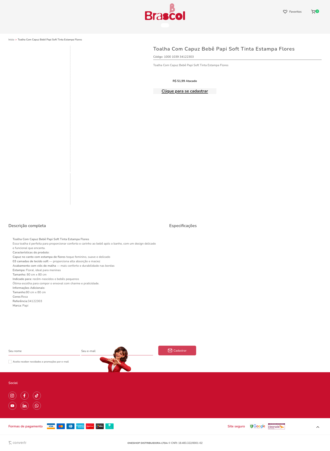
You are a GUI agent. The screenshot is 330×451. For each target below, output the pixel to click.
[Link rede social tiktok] (37, 396)
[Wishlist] (292, 11)
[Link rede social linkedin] (25, 406)
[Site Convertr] (27, 443)
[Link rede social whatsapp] (37, 406)
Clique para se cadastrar (185, 91)
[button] (318, 427)
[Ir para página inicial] (11, 39)
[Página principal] (165, 11)
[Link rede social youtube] (12, 406)
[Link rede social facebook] (25, 396)
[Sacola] (315, 11)
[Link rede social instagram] (12, 396)
